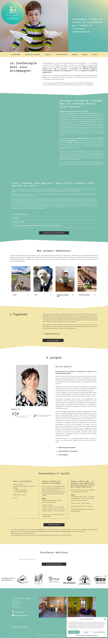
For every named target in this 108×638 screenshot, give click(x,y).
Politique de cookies (80, 635)
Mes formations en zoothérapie (68, 451)
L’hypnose (48, 54)
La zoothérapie (15, 54)
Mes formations (63, 455)
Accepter (73, 632)
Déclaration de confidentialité (91, 635)
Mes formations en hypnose (67, 447)
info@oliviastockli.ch (22, 615)
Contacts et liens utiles (20, 626)
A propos (84, 54)
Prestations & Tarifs (62, 54)
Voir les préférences (99, 632)
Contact (94, 54)
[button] (105, 619)
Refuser (86, 632)
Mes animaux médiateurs (32, 54)
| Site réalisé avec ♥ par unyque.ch (64, 634)
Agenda (74, 54)
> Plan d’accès (16, 607)
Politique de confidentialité (51, 634)
